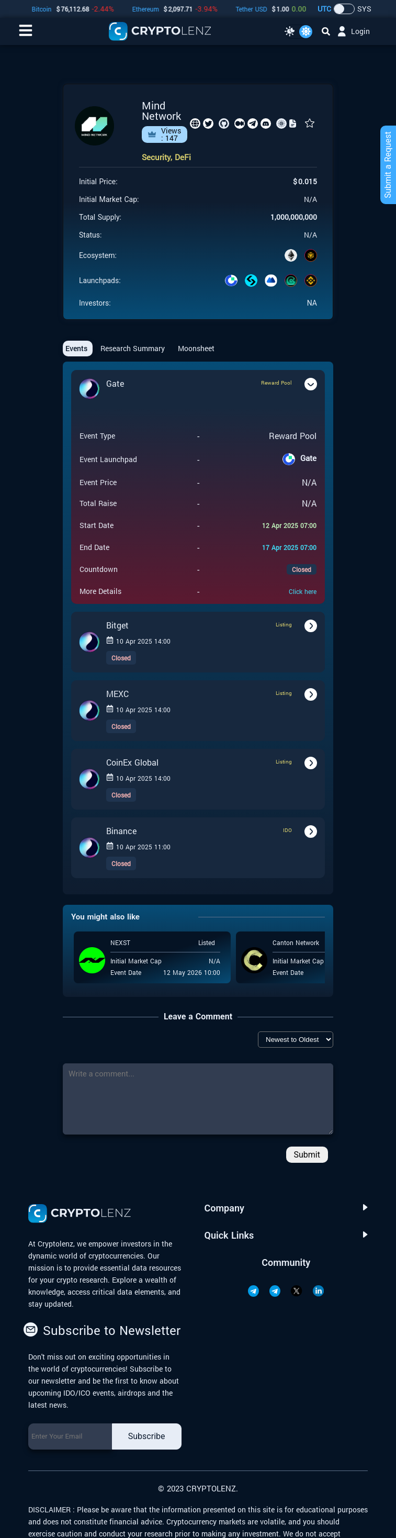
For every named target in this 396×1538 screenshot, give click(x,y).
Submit (307, 1155)
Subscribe (146, 1436)
